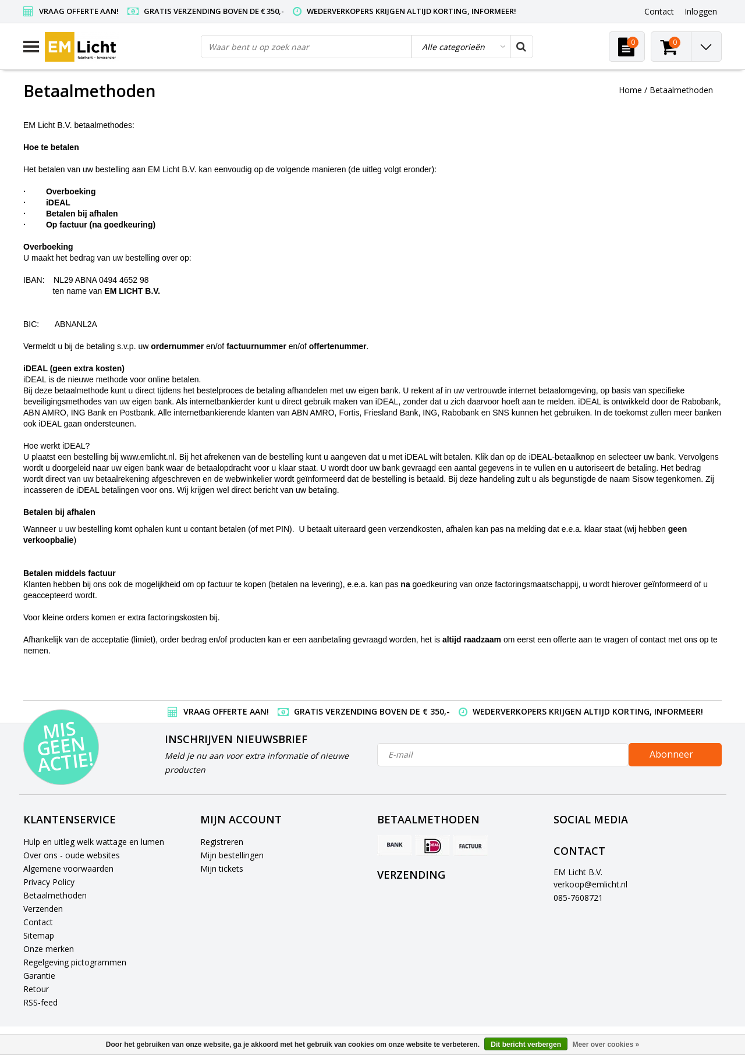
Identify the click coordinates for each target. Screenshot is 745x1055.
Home (630, 89)
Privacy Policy (48, 881)
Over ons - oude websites (71, 855)
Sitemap (38, 935)
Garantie (39, 975)
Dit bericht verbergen (526, 1044)
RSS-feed (40, 1002)
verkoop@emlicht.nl (590, 884)
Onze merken (48, 948)
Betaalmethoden (681, 89)
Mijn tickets (221, 868)
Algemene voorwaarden (68, 868)
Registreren (221, 841)
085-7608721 (578, 897)
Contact (38, 922)
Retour (36, 988)
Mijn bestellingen (232, 855)
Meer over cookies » (605, 1044)
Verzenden (43, 908)
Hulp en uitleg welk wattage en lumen (93, 841)
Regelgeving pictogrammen (74, 962)
